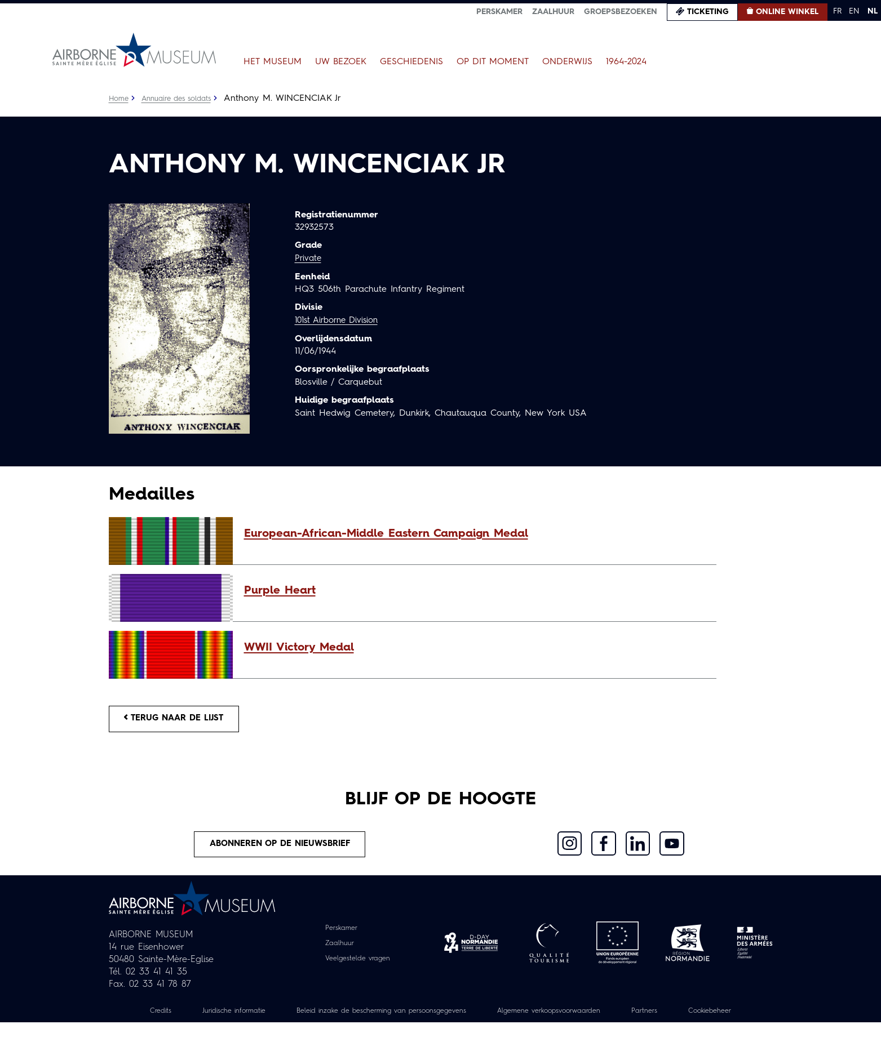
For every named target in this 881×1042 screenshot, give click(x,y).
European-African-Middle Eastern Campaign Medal (386, 534)
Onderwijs (567, 61)
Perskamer (499, 12)
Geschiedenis (411, 61)
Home (119, 99)
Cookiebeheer (441, 1030)
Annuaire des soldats (182, 99)
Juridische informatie (248, 1018)
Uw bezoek (340, 61)
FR (837, 11)
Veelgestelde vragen (357, 965)
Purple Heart (280, 590)
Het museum (273, 61)
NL (872, 11)
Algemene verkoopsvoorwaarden (604, 1018)
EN (854, 11)
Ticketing (708, 12)
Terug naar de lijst (180, 720)
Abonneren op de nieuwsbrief (281, 849)
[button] (474, 534)
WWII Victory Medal (299, 647)
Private (309, 258)
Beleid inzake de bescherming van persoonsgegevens (414, 1018)
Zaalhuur (553, 12)
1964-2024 (626, 61)
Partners (710, 1018)
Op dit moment (493, 61)
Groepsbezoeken (620, 12)
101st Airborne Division (341, 319)
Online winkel (787, 12)
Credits (168, 1018)
